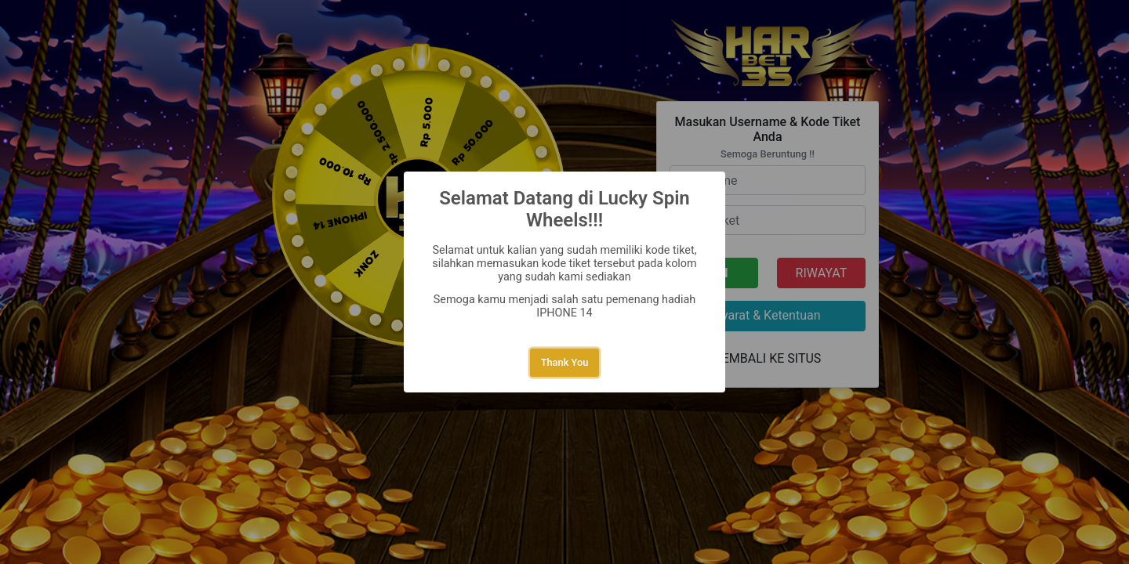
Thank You (565, 362)
